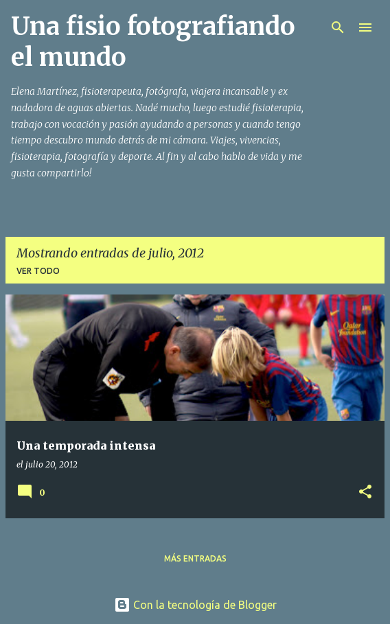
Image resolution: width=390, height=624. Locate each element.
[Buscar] (338, 27)
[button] (365, 492)
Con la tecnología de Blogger (195, 605)
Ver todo (38, 270)
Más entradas (195, 558)
